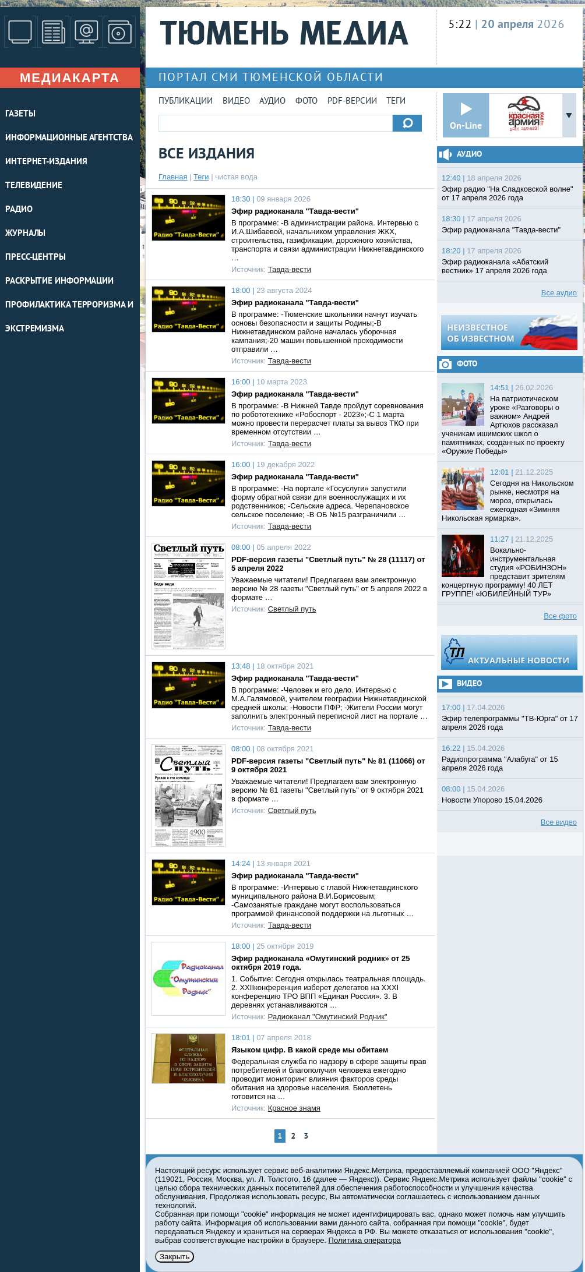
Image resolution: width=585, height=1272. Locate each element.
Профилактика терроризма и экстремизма (69, 317)
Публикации (185, 101)
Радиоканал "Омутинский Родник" (327, 1016)
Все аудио (559, 292)
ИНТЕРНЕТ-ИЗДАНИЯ (46, 162)
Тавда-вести (289, 269)
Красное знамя (294, 1108)
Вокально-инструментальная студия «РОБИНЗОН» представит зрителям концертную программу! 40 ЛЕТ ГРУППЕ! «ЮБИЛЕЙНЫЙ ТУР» (504, 572)
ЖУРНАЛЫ (25, 233)
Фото (306, 101)
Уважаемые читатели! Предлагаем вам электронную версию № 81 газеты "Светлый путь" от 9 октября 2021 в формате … (327, 790)
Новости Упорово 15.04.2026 (492, 800)
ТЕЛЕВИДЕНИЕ (33, 186)
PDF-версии (352, 101)
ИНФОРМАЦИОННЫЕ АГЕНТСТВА (69, 138)
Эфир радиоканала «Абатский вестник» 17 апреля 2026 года (495, 266)
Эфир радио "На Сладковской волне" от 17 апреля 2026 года (507, 193)
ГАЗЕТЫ (20, 114)
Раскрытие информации (59, 281)
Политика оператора (365, 1240)
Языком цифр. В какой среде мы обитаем (309, 1049)
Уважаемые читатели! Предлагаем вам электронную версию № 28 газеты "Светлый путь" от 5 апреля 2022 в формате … (329, 588)
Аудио (272, 101)
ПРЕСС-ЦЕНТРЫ (35, 257)
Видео (236, 101)
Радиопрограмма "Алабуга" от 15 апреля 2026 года (500, 763)
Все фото (560, 616)
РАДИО (19, 209)
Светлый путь (292, 609)
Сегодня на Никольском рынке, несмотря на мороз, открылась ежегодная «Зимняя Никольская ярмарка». (508, 500)
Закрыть (174, 1256)
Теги (396, 101)
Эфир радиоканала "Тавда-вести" (295, 211)
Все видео (559, 822)
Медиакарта (70, 77)
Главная (172, 176)
